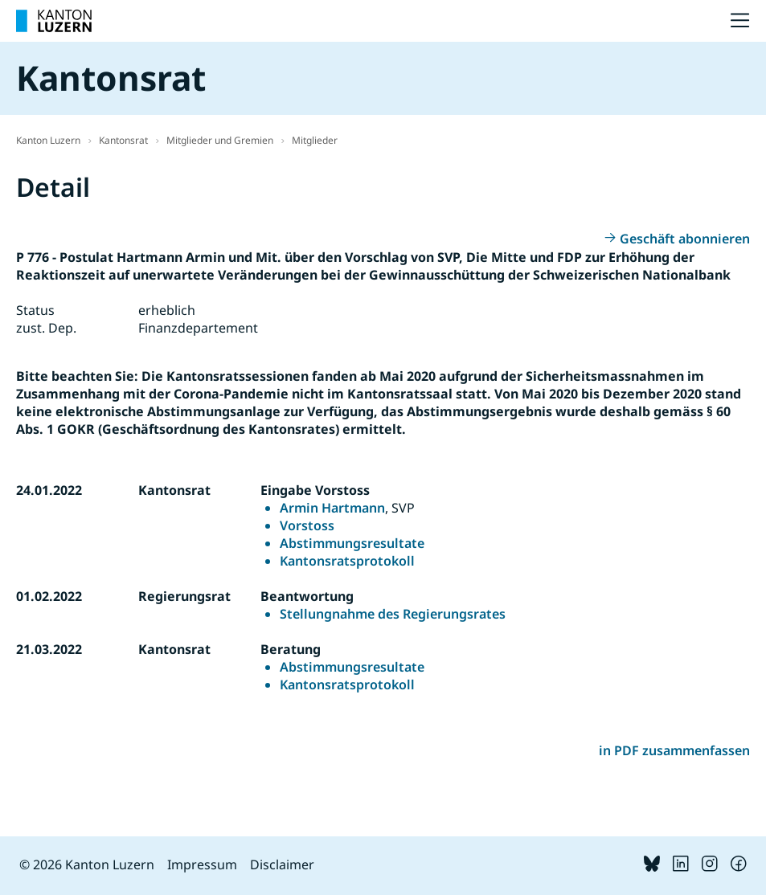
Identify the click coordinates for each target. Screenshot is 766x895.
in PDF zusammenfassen (674, 750)
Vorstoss (307, 525)
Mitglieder (315, 140)
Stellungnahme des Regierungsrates (393, 614)
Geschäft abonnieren (685, 238)
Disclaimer (282, 864)
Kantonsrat (123, 140)
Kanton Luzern (48, 140)
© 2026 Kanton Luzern (86, 864)
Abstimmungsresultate (352, 543)
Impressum (202, 864)
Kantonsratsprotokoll (347, 561)
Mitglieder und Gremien (219, 140)
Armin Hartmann (332, 508)
